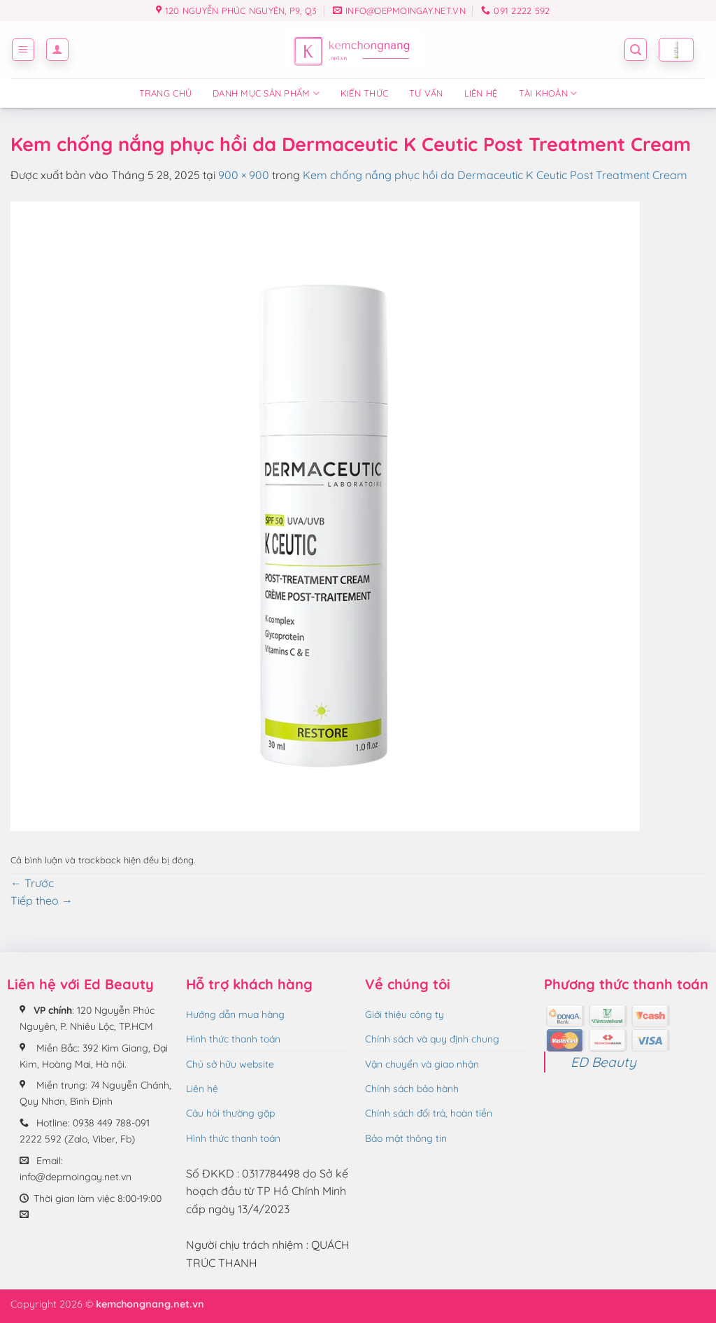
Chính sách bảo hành (412, 1088)
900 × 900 (243, 175)
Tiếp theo (41, 900)
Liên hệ (481, 93)
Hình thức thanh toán (233, 1039)
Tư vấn (426, 93)
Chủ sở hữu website (230, 1064)
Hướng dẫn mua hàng (235, 1014)
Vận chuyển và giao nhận (422, 1064)
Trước (32, 883)
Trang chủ (165, 93)
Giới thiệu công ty (404, 1014)
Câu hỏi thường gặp (230, 1113)
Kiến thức (364, 93)
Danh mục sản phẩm (266, 93)
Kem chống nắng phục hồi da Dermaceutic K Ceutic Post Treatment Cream (495, 175)
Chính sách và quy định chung (432, 1039)
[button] (23, 49)
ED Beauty (603, 1062)
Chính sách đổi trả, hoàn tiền (428, 1113)
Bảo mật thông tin (406, 1138)
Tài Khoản (548, 93)
